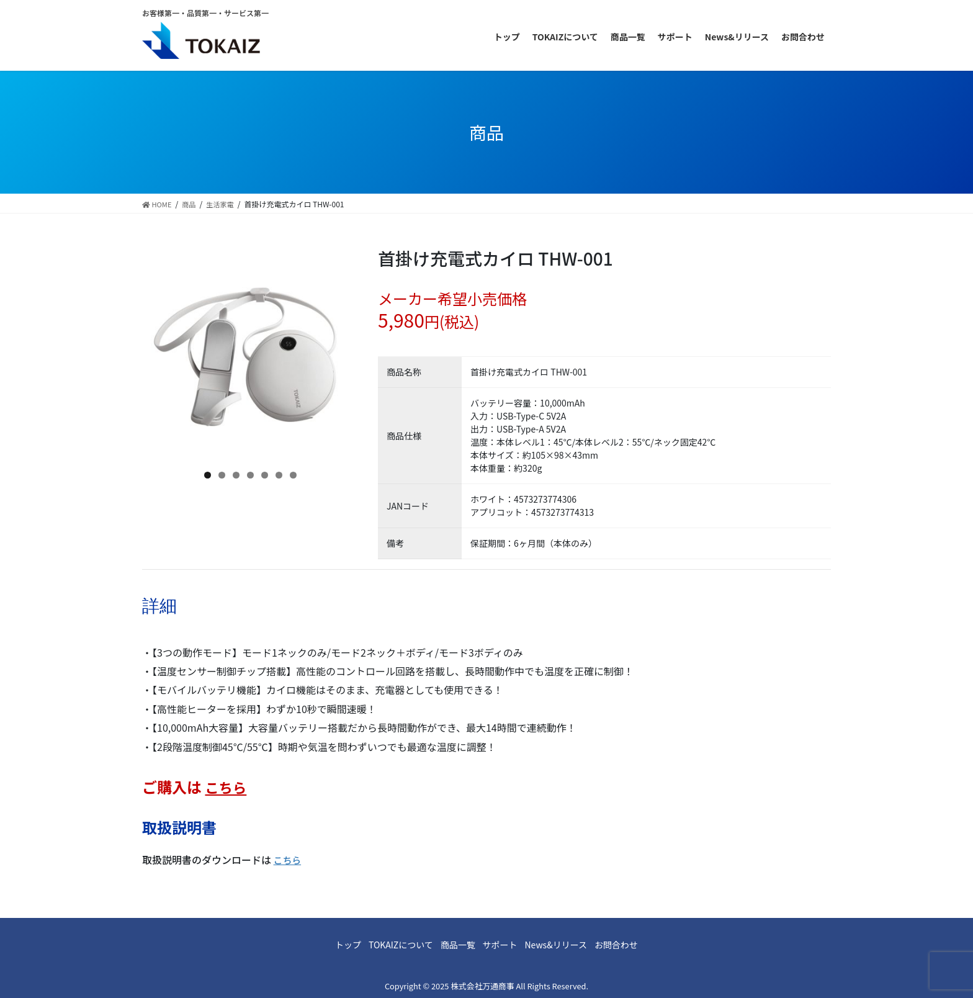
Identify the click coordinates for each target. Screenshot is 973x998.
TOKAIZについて (384, 944)
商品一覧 (452, 944)
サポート (505, 944)
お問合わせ (643, 944)
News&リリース (571, 944)
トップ (321, 944)
